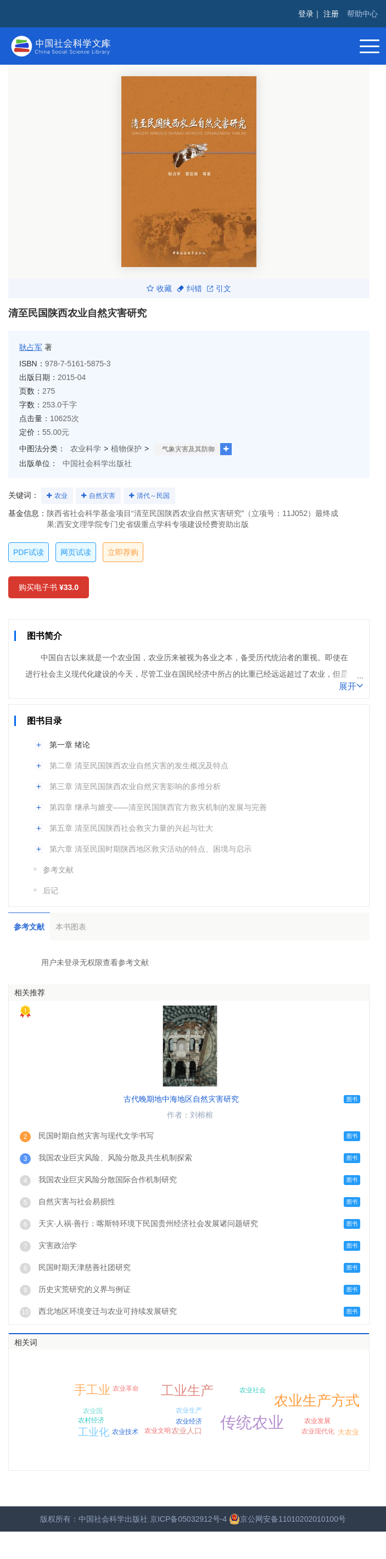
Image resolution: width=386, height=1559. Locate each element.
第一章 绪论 (69, 744)
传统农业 (252, 1422)
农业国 (93, 1411)
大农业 (348, 1432)
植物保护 (126, 448)
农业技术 (125, 1432)
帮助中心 (362, 13)
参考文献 (58, 869)
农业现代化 (317, 1431)
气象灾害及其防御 (188, 449)
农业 (61, 496)
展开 (351, 685)
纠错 (189, 288)
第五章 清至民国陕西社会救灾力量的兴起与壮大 (131, 828)
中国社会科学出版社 (97, 463)
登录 (306, 13)
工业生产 (187, 1390)
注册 (331, 13)
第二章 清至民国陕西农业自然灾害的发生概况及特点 (138, 765)
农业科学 (85, 448)
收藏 (159, 288)
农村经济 (91, 1420)
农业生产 (189, 1410)
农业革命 (126, 1388)
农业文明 (157, 1431)
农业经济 (189, 1421)
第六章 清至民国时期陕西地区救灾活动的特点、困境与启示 (150, 848)
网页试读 (75, 552)
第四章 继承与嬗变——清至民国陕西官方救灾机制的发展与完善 (158, 807)
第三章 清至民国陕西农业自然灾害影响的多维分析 (135, 786)
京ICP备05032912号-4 (188, 1519)
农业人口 (186, 1430)
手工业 (92, 1390)
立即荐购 (123, 552)
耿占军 (30, 347)
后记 (50, 890)
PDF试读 (28, 552)
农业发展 (317, 1421)
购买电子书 (49, 587)
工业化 (93, 1432)
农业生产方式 (317, 1400)
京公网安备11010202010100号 (287, 1518)
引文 (219, 288)
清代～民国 (153, 496)
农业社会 (252, 1390)
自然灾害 (102, 496)
